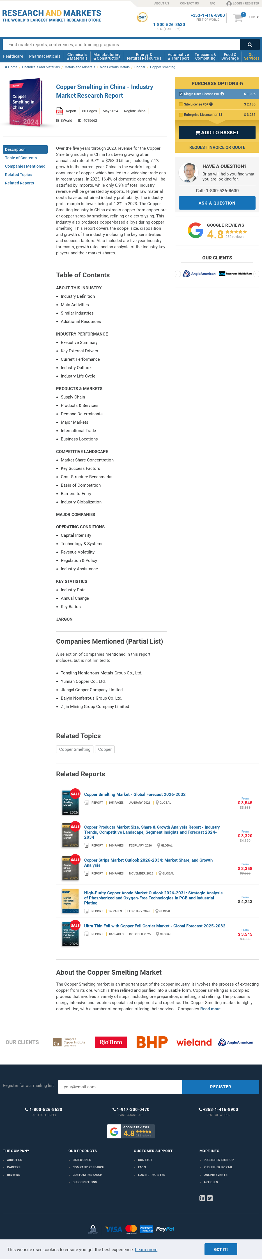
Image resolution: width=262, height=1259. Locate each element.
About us (14, 1160)
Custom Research (88, 1175)
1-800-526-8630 (169, 24)
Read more (210, 1008)
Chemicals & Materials (77, 56)
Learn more (146, 1249)
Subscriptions (85, 1182)
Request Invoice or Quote (217, 147)
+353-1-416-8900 (208, 15)
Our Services (252, 56)
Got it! (221, 1249)
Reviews (13, 1175)
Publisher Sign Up (219, 1160)
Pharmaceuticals (44, 56)
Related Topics (18, 174)
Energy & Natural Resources (144, 56)
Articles (211, 1182)
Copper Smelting (74, 749)
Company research (89, 1167)
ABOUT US (161, 3)
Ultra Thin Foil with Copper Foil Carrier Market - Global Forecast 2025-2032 (155, 926)
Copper (105, 749)
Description (15, 149)
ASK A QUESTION (217, 203)
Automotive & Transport (178, 56)
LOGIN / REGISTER (242, 3)
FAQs (142, 1167)
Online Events (216, 1175)
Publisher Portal (218, 1167)
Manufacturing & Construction (107, 56)
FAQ (212, 3)
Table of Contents (21, 158)
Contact (145, 1160)
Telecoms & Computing (205, 56)
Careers (13, 1167)
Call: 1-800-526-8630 (217, 190)
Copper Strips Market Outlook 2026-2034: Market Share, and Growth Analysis (148, 863)
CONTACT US (189, 3)
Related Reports (19, 183)
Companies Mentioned (25, 166)
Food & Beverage (230, 56)
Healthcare (13, 56)
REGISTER (220, 1086)
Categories (82, 1160)
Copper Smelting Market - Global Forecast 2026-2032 (135, 794)
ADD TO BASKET (217, 132)
